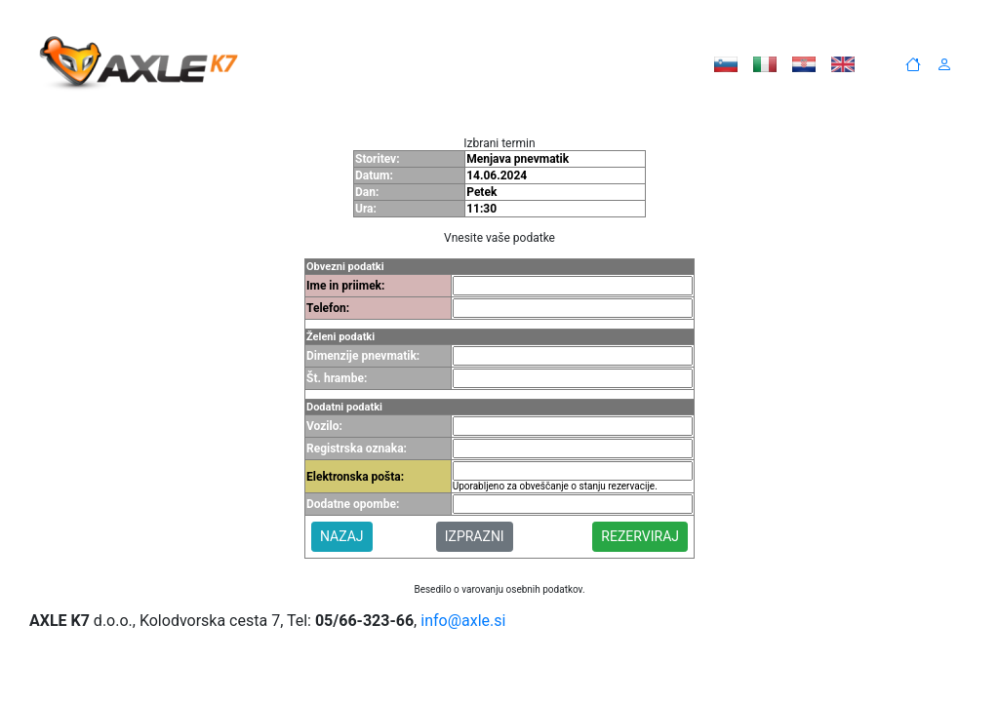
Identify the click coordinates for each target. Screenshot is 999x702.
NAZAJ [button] (342, 536)
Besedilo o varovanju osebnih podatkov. (499, 589)
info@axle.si (462, 620)
